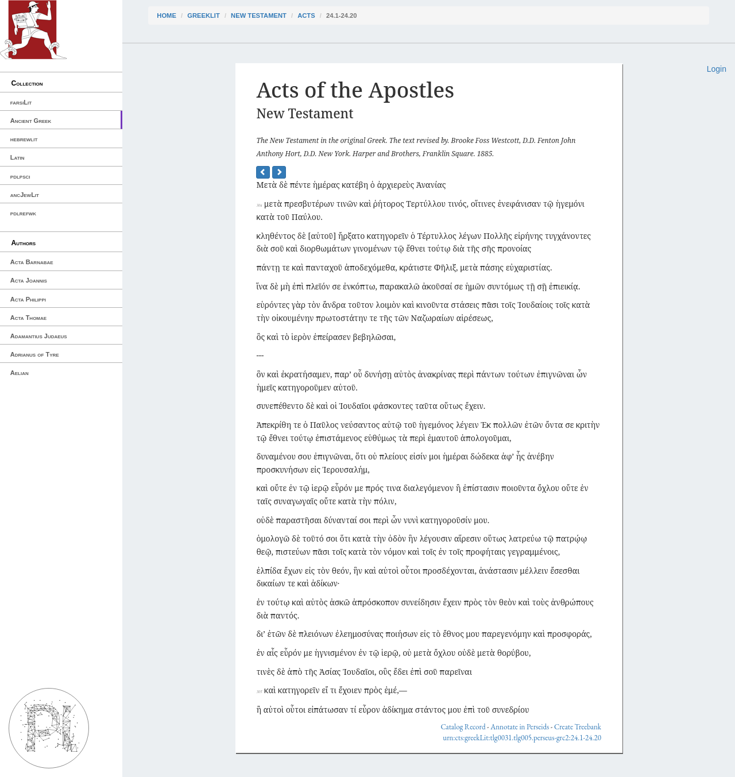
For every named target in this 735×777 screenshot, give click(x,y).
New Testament (259, 15)
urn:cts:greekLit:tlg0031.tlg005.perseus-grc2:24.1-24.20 (522, 738)
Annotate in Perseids (519, 727)
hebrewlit (24, 139)
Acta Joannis (28, 280)
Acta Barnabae (31, 261)
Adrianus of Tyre (34, 354)
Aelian (19, 372)
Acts (306, 15)
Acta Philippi (28, 299)
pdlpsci (20, 176)
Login (716, 69)
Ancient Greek (31, 120)
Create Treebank (577, 727)
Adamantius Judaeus (38, 336)
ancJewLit (24, 194)
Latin (17, 157)
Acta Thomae (28, 317)
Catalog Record (462, 727)
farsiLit (21, 102)
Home (166, 15)
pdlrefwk (23, 213)
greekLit (203, 15)
